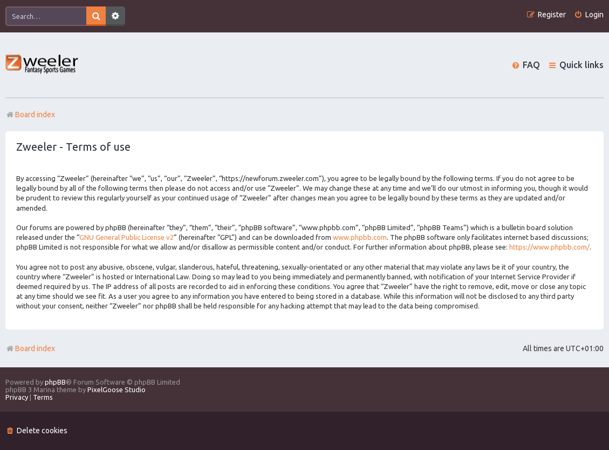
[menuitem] (589, 14)
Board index (30, 348)
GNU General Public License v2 (126, 237)
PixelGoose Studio (116, 389)
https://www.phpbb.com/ (549, 247)
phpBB (55, 382)
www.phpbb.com (360, 237)
